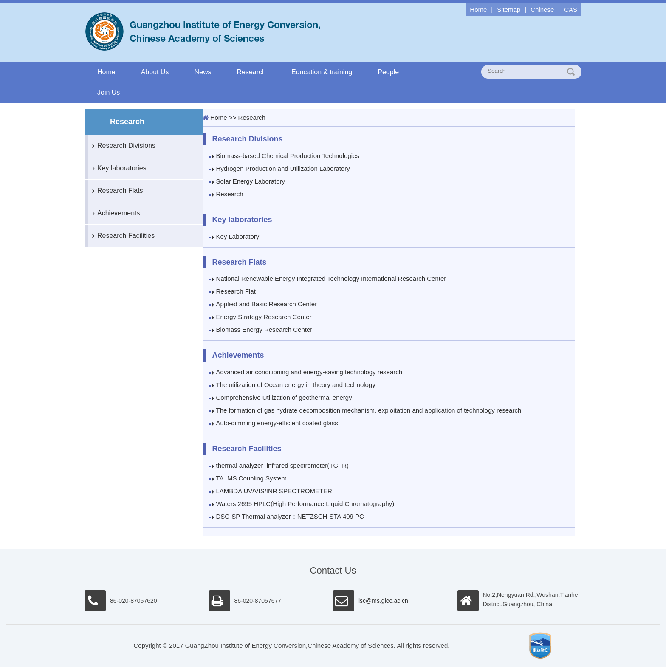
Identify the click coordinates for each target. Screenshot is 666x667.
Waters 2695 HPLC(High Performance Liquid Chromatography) (305, 503)
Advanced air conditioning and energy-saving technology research (309, 372)
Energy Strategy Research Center (264, 316)
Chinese (542, 9)
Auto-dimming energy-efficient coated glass (277, 423)
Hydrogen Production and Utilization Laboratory (283, 168)
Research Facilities (121, 236)
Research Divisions (121, 146)
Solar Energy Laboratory (250, 181)
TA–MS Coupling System (251, 478)
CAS (570, 9)
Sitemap (508, 9)
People (388, 72)
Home (478, 9)
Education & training (321, 72)
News (203, 72)
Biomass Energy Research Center (264, 329)
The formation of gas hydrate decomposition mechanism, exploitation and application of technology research (369, 410)
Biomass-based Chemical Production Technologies (287, 155)
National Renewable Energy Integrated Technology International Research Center (331, 278)
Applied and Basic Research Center (266, 304)
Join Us (108, 92)
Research (251, 72)
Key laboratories (117, 168)
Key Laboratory (238, 236)
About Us (155, 72)
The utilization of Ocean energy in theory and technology (295, 384)
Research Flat (236, 291)
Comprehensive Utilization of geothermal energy (284, 397)
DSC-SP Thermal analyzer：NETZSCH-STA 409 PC (290, 516)
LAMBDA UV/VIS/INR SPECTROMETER (274, 491)
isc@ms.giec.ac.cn (383, 600)
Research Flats (115, 191)
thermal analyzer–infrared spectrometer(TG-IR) (282, 465)
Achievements (114, 213)
